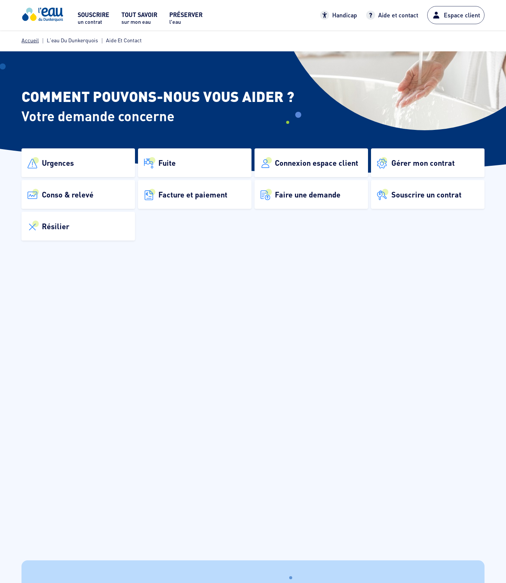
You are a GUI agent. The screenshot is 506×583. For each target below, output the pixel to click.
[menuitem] (93, 20)
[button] (78, 162)
